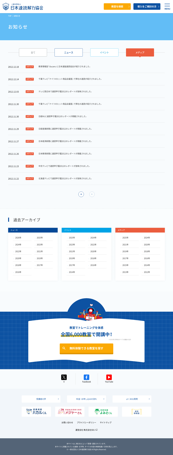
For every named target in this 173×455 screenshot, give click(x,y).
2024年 (17, 244)
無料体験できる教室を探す (86, 348)
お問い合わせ (67, 422)
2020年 (17, 258)
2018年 (17, 265)
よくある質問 (132, 398)
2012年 (146, 272)
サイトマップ (105, 422)
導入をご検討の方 (146, 6)
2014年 (71, 272)
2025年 (39, 237)
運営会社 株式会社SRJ (85, 429)
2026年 (17, 237)
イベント (104, 52)
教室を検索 (117, 6)
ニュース (68, 52)
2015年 (125, 265)
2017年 (39, 265)
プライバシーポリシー (86, 422)
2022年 (17, 251)
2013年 (125, 272)
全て (33, 52)
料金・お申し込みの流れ (86, 398)
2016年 (17, 272)
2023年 (39, 244)
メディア (139, 52)
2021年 (39, 251)
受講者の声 (41, 398)
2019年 (39, 258)
